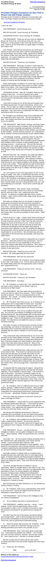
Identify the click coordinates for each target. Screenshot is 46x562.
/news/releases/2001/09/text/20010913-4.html (17, 556)
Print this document (37, 2)
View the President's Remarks (14, 22)
